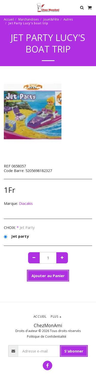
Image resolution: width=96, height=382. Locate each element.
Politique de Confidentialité (46, 336)
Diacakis (26, 203)
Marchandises (28, 19)
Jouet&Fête (51, 19)
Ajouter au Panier (48, 275)
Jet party (16, 236)
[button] (5, 7)
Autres (68, 19)
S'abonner (73, 351)
